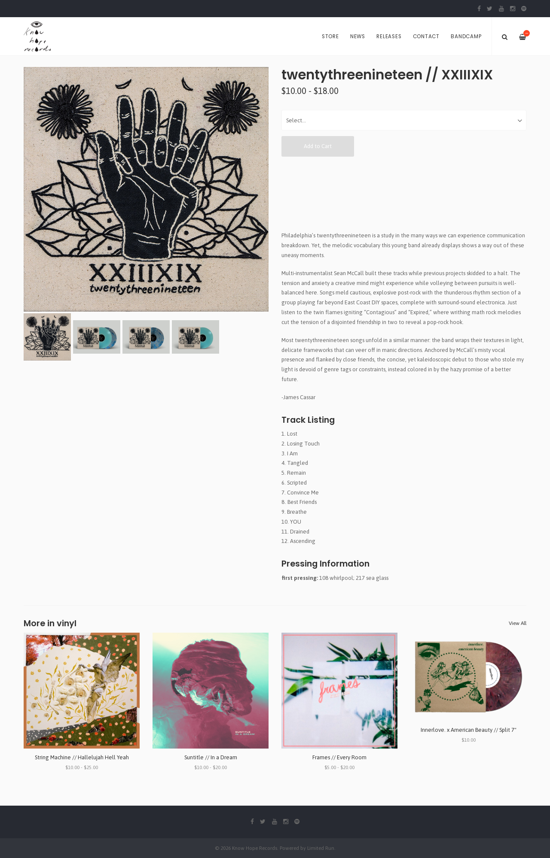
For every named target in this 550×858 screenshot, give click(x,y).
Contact (426, 36)
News (357, 36)
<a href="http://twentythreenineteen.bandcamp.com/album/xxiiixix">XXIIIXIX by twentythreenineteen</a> (403, 193)
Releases (388, 36)
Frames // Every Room (339, 757)
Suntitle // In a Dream (210, 757)
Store (330, 36)
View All (517, 623)
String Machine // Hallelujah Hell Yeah (82, 757)
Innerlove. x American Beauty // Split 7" (468, 730)
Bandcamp (466, 36)
